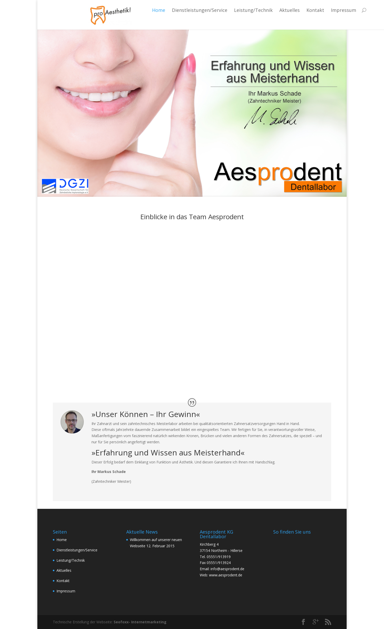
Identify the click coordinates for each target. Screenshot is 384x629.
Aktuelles (254, 10)
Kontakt (280, 10)
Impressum (308, 10)
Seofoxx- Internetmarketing (140, 621)
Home (123, 10)
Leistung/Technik (218, 10)
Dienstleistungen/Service (164, 10)
